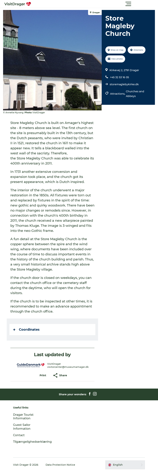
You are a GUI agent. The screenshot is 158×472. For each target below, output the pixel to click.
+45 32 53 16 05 (119, 77)
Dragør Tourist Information (25, 416)
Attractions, (118, 93)
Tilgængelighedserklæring (34, 441)
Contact (21, 435)
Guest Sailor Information (24, 426)
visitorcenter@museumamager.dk (68, 366)
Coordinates (27, 330)
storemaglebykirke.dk (124, 84)
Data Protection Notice (62, 464)
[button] (95, 4)
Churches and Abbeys (135, 94)
